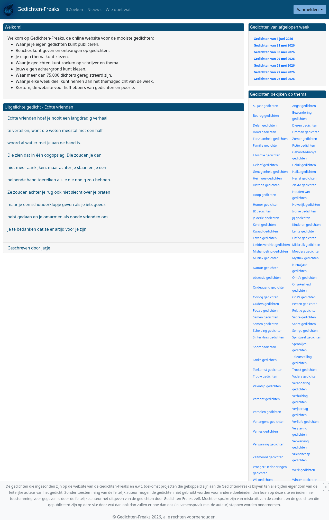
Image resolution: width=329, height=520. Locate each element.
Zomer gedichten (304, 139)
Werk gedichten (303, 470)
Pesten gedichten (304, 304)
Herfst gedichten (304, 178)
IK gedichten (262, 211)
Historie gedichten (266, 185)
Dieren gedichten (304, 125)
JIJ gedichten (301, 218)
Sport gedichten (264, 347)
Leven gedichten (265, 238)
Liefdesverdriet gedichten (271, 245)
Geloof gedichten (265, 165)
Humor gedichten (265, 204)
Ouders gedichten (266, 304)
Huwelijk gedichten (306, 204)
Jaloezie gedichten (266, 218)
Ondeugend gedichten (269, 287)
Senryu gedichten (305, 330)
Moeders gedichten (306, 251)
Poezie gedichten (265, 310)
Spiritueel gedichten (306, 337)
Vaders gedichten (304, 376)
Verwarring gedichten (268, 444)
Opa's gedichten (304, 297)
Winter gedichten (304, 480)
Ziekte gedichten (304, 185)
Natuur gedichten (265, 268)
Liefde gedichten (304, 238)
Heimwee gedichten (267, 178)
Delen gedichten (265, 125)
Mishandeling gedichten (270, 251)
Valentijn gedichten (267, 386)
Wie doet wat (118, 9)
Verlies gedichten (265, 431)
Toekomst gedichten (267, 369)
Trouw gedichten (265, 376)
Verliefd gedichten (305, 421)
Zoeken (74, 9)
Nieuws (94, 9)
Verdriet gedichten (266, 399)
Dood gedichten (264, 132)
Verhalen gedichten (267, 412)
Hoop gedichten (264, 195)
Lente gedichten (304, 231)
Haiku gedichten (304, 171)
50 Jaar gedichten (265, 106)
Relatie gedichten (304, 310)
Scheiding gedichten (267, 330)
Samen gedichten (265, 317)
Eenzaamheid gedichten (270, 139)
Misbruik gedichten (306, 245)
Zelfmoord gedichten (268, 457)
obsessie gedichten (267, 277)
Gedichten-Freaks (31, 9)
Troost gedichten (304, 369)
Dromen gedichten (305, 132)
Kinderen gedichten (306, 224)
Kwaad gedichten (265, 231)
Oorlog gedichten (265, 297)
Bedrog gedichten (266, 115)
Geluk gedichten (304, 165)
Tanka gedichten (265, 360)
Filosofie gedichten (266, 155)
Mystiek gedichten (305, 258)
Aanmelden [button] (308, 9)
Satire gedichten (304, 317)
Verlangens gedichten (269, 421)
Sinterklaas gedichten (268, 337)
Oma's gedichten (304, 277)
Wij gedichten (263, 480)
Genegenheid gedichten (270, 171)
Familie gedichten (266, 145)
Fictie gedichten (303, 145)
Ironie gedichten (304, 211)
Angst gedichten (304, 106)
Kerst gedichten (264, 224)
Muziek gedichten (266, 258)
